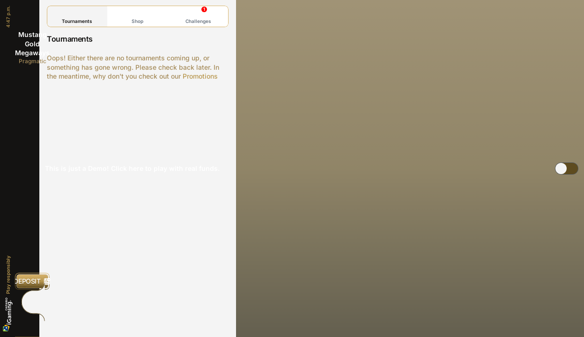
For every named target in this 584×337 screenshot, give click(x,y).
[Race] (32, 301)
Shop (137, 16)
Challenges (198, 15)
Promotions (200, 76)
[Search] (32, 322)
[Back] (32, 14)
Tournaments (77, 16)
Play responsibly (8, 275)
